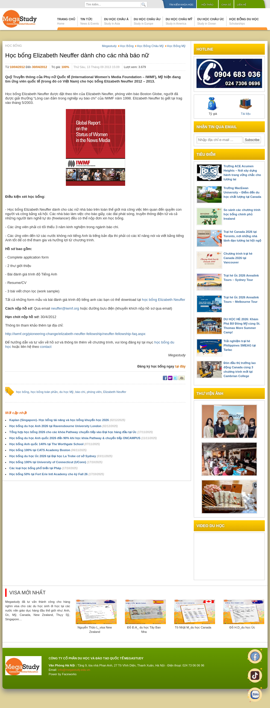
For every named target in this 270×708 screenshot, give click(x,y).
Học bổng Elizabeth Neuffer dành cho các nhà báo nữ (77, 55)
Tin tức (89, 21)
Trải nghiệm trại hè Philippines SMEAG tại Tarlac (240, 345)
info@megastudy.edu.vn (74, 669)
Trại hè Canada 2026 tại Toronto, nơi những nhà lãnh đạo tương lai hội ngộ (242, 236)
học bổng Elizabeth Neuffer (163, 300)
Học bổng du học (244, 21)
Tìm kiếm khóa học (181, 4)
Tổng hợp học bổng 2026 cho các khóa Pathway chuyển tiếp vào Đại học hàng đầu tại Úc (81, 432)
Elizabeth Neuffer (114, 391)
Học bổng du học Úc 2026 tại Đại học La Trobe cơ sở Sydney (60, 456)
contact (46, 347)
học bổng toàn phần (44, 391)
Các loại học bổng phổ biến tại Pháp (43, 468)
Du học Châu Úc (210, 21)
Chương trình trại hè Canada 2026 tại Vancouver (238, 258)
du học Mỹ (66, 391)
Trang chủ (66, 21)
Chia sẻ (226, 4)
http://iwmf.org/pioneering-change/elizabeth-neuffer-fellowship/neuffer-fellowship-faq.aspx (75, 334)
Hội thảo (207, 4)
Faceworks (69, 674)
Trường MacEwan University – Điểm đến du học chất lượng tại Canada (242, 192)
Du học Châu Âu (147, 21)
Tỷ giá (212, 106)
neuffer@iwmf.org (65, 308)
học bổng (22, 391)
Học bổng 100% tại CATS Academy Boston (48, 450)
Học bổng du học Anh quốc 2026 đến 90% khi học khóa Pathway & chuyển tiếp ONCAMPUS (83, 438)
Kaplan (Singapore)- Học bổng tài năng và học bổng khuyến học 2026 (67, 420)
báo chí (80, 391)
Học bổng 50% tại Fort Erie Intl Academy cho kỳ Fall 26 (56, 474)
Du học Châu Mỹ (179, 21)
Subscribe (252, 140)
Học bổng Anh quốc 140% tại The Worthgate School (54, 444)
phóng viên (94, 391)
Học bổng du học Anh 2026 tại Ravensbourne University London (63, 426)
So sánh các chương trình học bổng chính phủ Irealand (242, 214)
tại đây (180, 366)
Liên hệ (241, 4)
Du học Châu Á (116, 21)
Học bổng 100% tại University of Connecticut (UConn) (55, 462)
